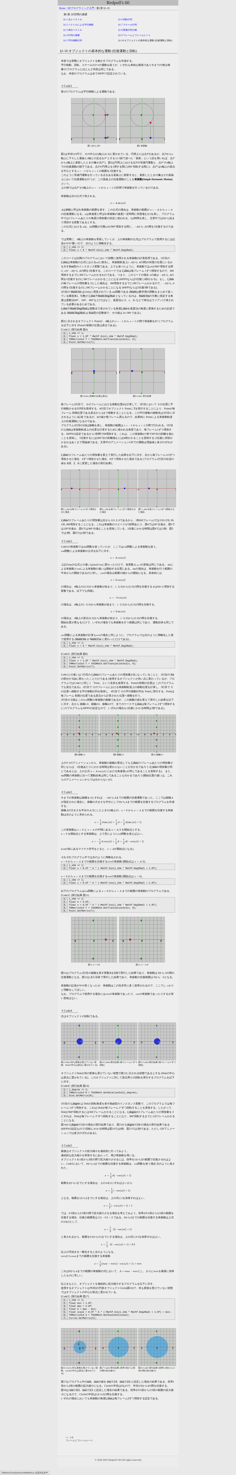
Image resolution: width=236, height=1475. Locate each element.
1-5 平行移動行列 (72, 40)
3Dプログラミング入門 (81, 8)
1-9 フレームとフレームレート (134, 35)
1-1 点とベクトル (72, 19)
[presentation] (104, 8)
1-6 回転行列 (125, 19)
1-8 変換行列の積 (127, 30)
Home (62, 8)
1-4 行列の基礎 (71, 35)
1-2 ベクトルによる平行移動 (78, 24)
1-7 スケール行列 (127, 24)
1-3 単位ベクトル (72, 30)
